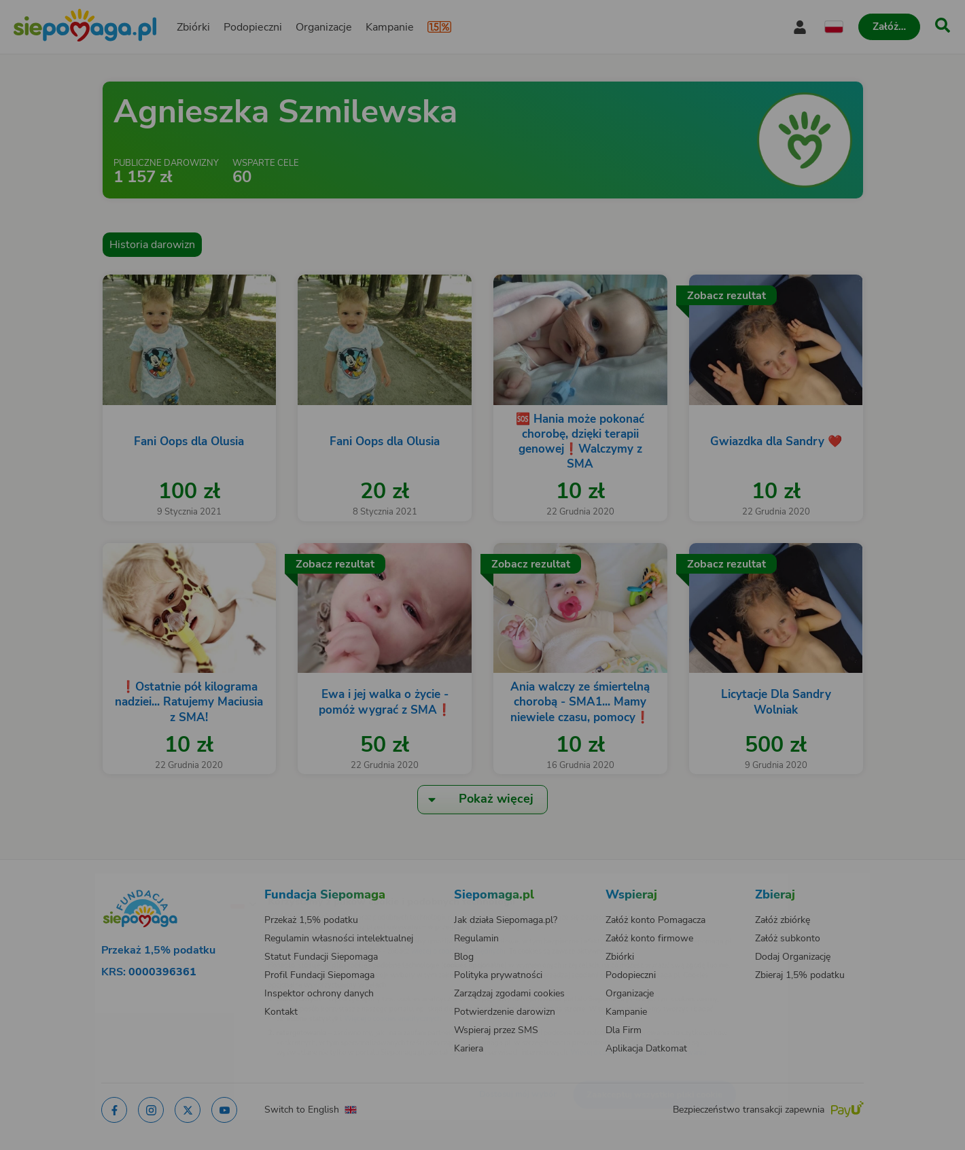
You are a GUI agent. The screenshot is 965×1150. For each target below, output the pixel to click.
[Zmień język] (184, 881)
